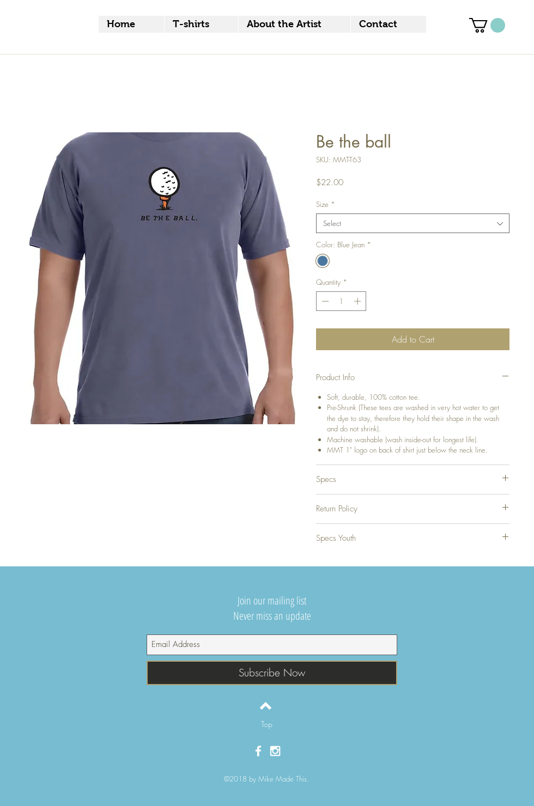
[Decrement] (324, 301)
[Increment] (358, 301)
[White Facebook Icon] (258, 751)
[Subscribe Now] (272, 673)
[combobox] (412, 223)
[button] (487, 25)
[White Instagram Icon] (275, 751)
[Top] (267, 724)
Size (325, 204)
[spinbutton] (341, 301)
